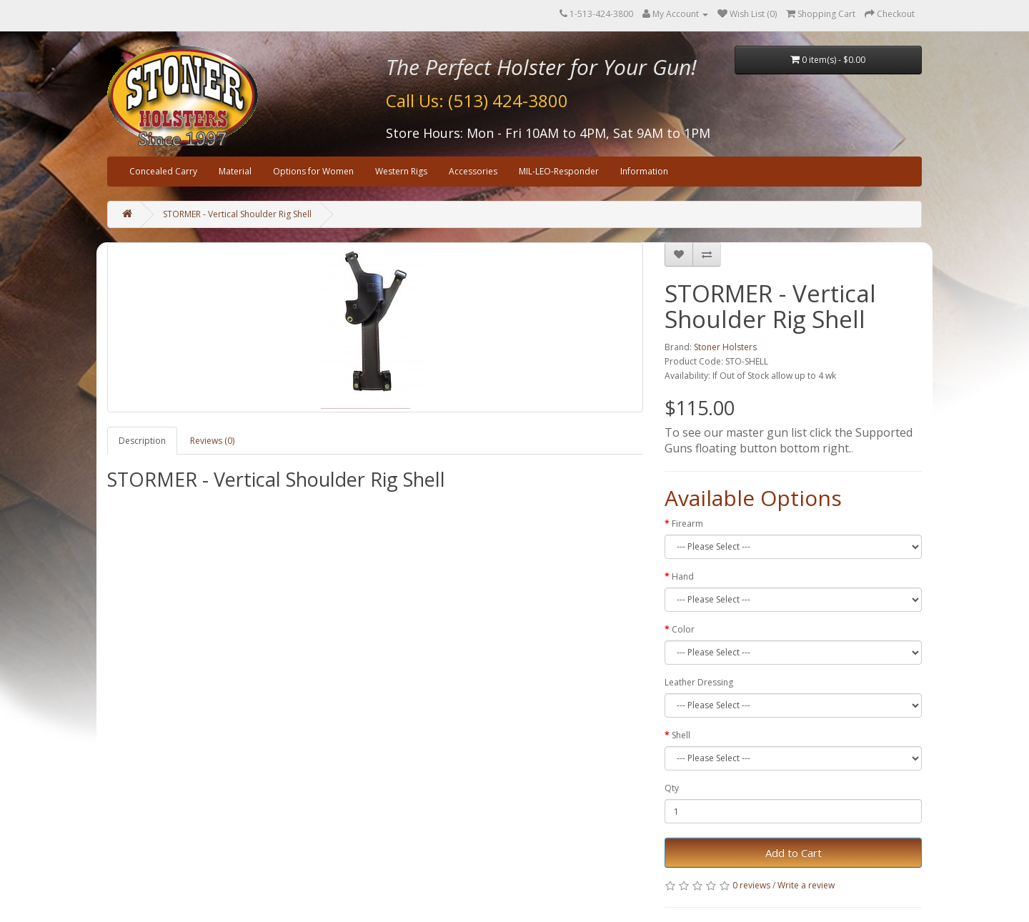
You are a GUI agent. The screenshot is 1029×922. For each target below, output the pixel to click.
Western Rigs (401, 171)
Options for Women (313, 171)
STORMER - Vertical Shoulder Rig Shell (237, 214)
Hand (683, 576)
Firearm (687, 523)
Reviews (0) (212, 441)
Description (142, 441)
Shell (681, 735)
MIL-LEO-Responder (559, 171)
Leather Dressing (699, 682)
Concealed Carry (163, 171)
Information (644, 171)
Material (235, 171)
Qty (672, 788)
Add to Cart (793, 853)
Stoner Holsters (725, 347)
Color (683, 629)
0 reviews (751, 885)
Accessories (473, 171)
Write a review (806, 885)
